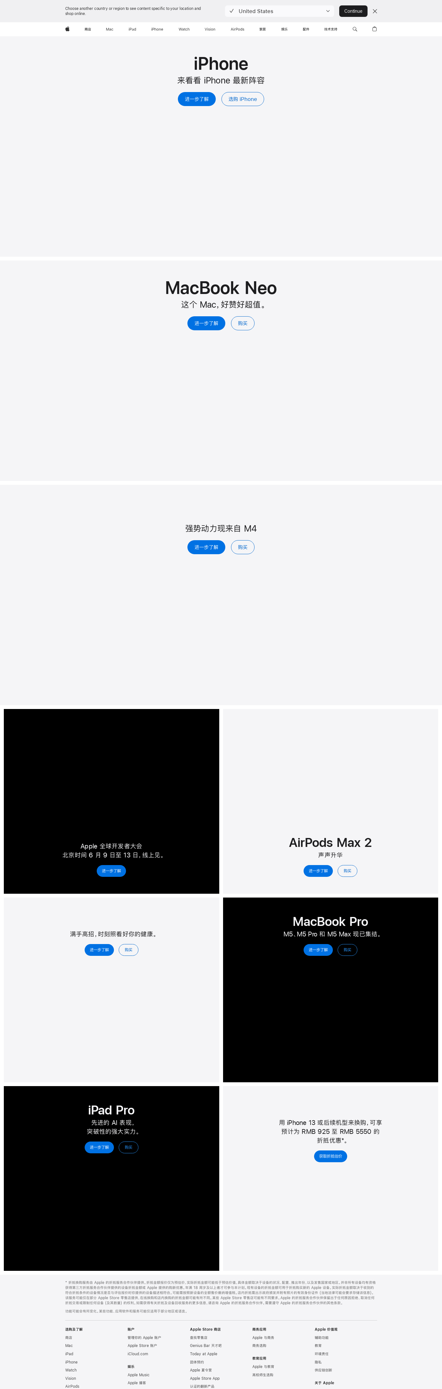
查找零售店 (198, 1338)
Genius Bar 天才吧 (206, 1346)
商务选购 (259, 1346)
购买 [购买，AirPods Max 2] (347, 871)
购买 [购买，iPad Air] (243, 547)
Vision (70, 1378)
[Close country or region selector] (375, 11)
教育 (318, 1346)
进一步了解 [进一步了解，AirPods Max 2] (318, 871)
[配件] (306, 29)
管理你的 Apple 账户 (144, 1338)
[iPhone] (157, 29)
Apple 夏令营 (201, 1370)
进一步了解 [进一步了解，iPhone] (197, 99)
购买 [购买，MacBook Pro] (347, 950)
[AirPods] (237, 29)
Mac (69, 1346)
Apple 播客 (137, 1383)
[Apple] (67, 29)
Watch (71, 1370)
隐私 (318, 1362)
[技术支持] (331, 29)
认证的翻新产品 (202, 1386)
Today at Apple (203, 1354)
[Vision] (210, 29)
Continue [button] (353, 11)
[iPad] (132, 29)
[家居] (262, 29)
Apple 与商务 (263, 1338)
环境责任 (322, 1354)
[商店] (88, 29)
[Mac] (109, 29)
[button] (279, 11)
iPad (69, 1354)
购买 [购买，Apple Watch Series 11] (128, 950)
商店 (68, 1338)
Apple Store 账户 (142, 1346)
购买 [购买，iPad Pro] (128, 1147)
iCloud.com (138, 1354)
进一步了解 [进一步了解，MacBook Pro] (318, 950)
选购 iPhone (242, 99)
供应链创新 (323, 1370)
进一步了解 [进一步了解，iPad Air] (206, 547)
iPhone (71, 1362)
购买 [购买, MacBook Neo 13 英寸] (243, 323)
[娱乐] (284, 29)
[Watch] (184, 29)
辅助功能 (322, 1338)
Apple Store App (205, 1378)
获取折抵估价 (330, 1156)
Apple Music (139, 1375)
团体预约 (197, 1362)
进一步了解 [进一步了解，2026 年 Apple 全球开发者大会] (111, 871)
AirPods (72, 1386)
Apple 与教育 (263, 1367)
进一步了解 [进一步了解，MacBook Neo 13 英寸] (206, 323)
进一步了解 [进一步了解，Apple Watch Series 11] (99, 950)
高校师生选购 (262, 1375)
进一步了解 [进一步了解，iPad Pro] (99, 1147)
